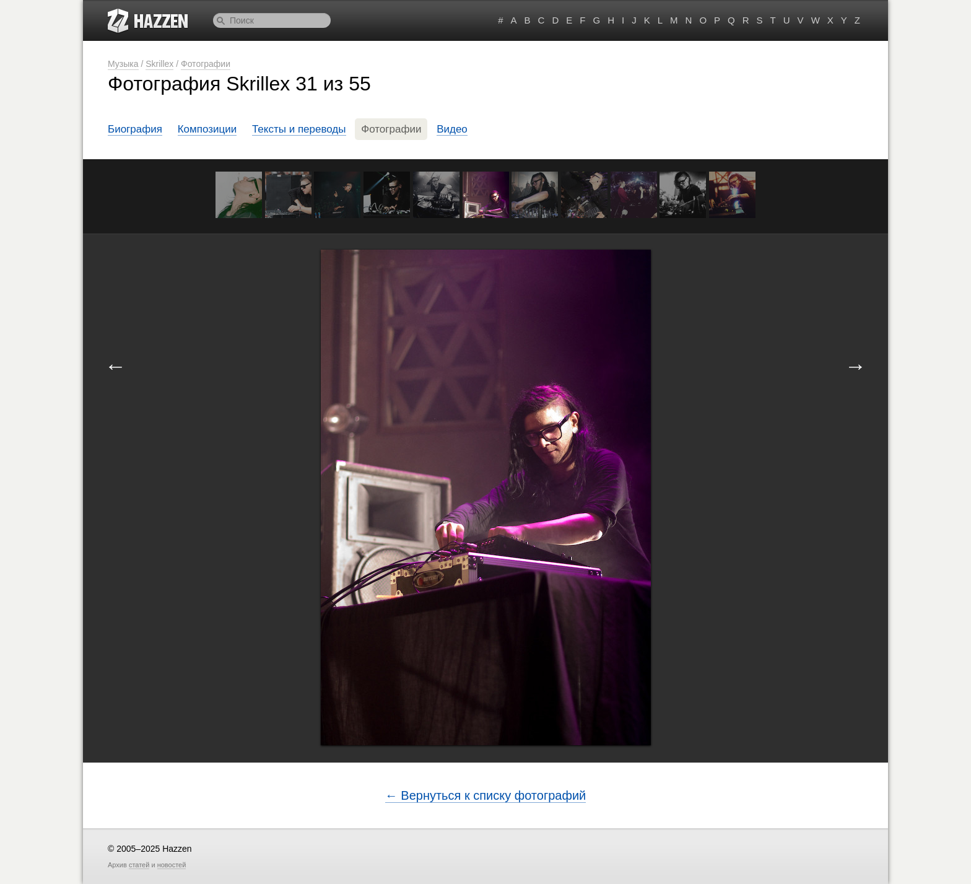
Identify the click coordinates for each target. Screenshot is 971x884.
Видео (452, 129)
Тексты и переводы (299, 129)
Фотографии (205, 64)
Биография (135, 129)
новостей (171, 865)
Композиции (207, 129)
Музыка (123, 64)
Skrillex (159, 64)
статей (139, 865)
